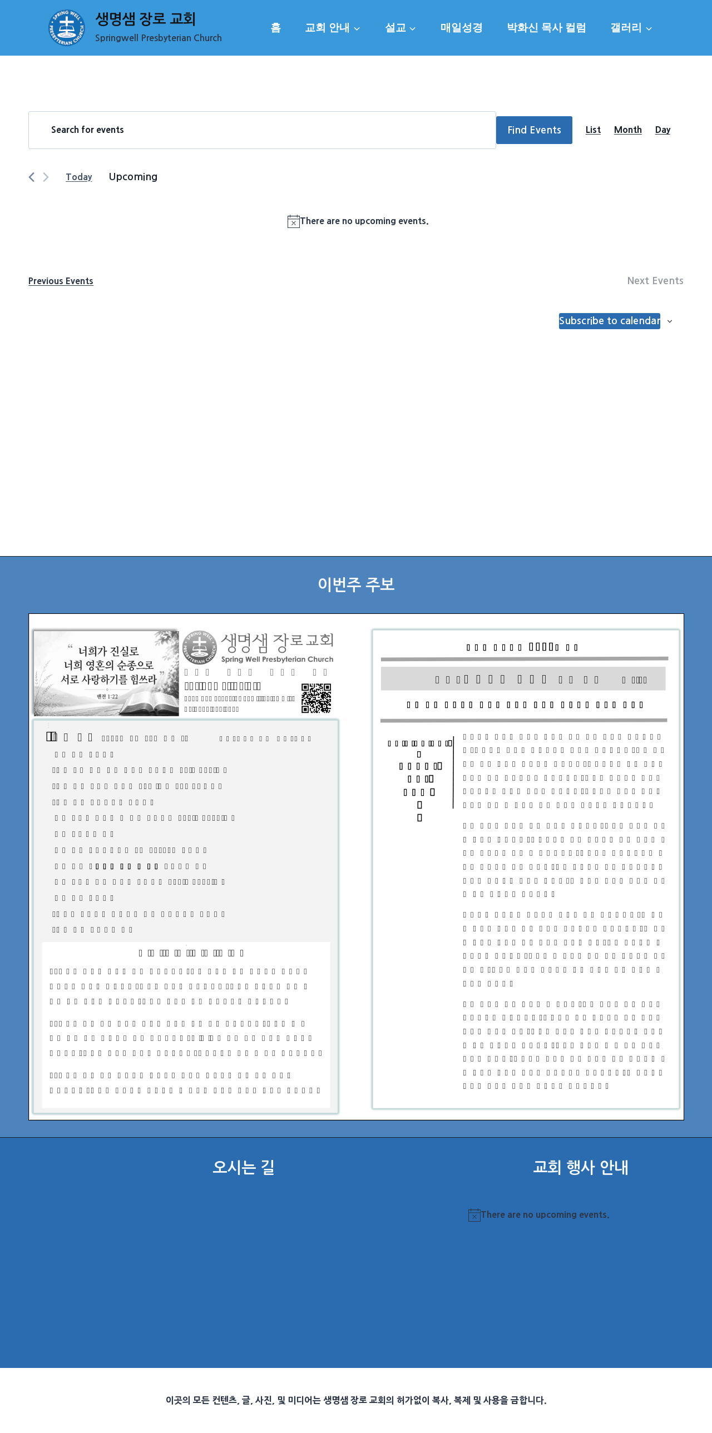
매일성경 (462, 27)
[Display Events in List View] (593, 130)
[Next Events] (46, 177)
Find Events (534, 130)
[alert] (358, 221)
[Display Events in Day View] (662, 130)
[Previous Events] (31, 177)
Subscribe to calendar (609, 321)
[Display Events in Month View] (628, 130)
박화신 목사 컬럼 (547, 27)
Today (79, 176)
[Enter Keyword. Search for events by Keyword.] (262, 130)
